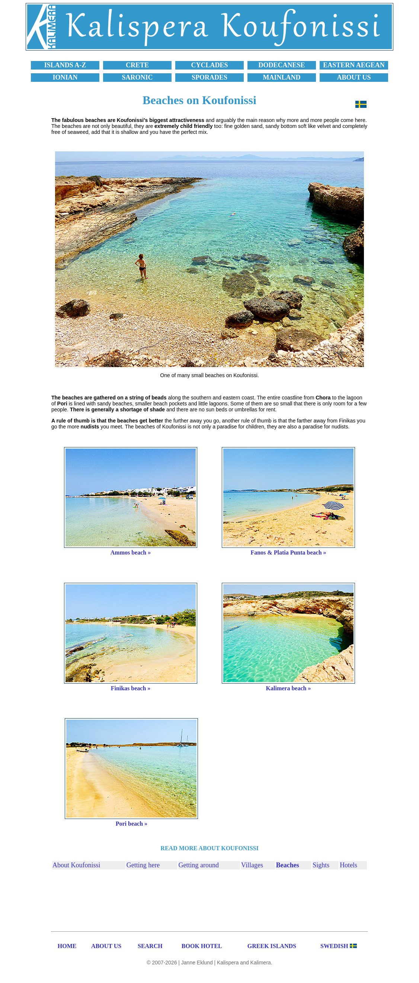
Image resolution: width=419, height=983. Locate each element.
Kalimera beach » (288, 688)
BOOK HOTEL (202, 946)
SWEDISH (334, 946)
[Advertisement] (209, 899)
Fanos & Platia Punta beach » (288, 552)
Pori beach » (131, 823)
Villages (252, 865)
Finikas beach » (131, 688)
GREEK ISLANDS (271, 946)
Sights (321, 865)
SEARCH (150, 946)
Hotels (348, 865)
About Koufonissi (76, 865)
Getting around (199, 865)
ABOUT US (106, 946)
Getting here (143, 865)
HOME (67, 946)
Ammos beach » (131, 552)
